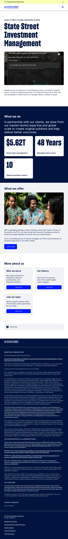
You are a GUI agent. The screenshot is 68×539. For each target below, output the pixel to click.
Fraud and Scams (9, 534)
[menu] (63, 7)
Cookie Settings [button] (9, 527)
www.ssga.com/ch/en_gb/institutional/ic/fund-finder (34, 445)
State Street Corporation (16, 516)
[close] (63, 2)
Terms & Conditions (10, 530)
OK (34, 81)
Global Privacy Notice (10, 521)
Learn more (10, 247)
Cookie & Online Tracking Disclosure (14, 524)
